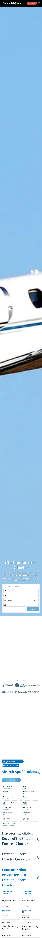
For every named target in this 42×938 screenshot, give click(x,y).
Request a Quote (32, 3)
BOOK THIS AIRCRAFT (11, 780)
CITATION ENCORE (11, 765)
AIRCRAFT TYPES (15, 761)
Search (32, 609)
